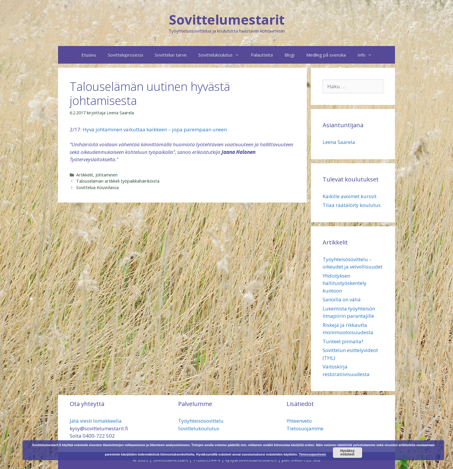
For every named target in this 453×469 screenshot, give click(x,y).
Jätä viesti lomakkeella (96, 420)
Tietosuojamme (305, 428)
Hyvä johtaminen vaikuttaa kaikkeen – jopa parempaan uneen (155, 129)
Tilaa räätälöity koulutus (352, 205)
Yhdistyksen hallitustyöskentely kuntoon (345, 283)
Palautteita (262, 55)
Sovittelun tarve (171, 55)
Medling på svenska (326, 55)
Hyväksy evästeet (347, 452)
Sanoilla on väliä (342, 299)
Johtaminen (106, 175)
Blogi (289, 55)
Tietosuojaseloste (312, 454)
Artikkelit (84, 175)
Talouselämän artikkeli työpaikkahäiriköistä (117, 181)
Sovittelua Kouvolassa (97, 187)
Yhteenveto (299, 420)
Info (367, 55)
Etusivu (88, 55)
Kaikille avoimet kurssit (350, 196)
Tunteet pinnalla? (343, 341)
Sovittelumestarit (227, 19)
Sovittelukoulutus (221, 55)
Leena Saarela (339, 142)
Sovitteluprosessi (125, 55)
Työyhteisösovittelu (201, 420)
